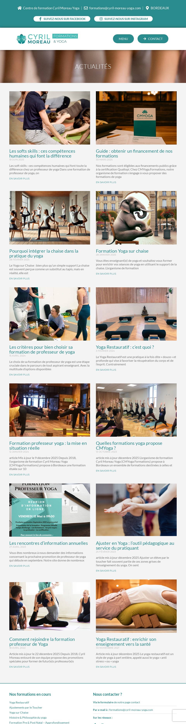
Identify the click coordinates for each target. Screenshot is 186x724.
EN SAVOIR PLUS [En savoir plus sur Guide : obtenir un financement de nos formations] (106, 182)
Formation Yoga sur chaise (122, 251)
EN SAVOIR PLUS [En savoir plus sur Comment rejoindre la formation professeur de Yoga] (19, 666)
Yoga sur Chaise (18, 712)
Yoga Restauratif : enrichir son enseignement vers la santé (126, 641)
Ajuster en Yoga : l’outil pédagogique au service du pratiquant (135, 545)
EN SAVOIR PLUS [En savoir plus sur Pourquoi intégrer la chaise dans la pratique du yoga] (19, 278)
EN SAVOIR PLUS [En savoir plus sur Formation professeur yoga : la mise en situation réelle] (19, 474)
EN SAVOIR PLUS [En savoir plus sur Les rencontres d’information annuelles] (19, 565)
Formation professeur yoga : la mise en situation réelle (48, 445)
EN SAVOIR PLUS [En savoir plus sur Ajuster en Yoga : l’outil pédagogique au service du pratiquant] (106, 570)
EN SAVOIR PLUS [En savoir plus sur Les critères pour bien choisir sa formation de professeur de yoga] (19, 374)
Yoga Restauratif (19, 702)
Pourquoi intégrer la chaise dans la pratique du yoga (43, 253)
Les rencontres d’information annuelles (48, 543)
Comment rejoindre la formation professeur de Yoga (42, 641)
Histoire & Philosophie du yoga (27, 717)
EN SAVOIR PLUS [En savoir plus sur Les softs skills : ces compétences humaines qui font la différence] (19, 178)
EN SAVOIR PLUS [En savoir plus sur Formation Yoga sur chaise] (106, 273)
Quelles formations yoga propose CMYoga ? (129, 445)
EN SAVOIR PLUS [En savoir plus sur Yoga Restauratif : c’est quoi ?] (106, 369)
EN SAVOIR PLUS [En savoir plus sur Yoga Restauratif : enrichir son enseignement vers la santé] (106, 666)
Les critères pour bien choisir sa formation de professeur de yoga (42, 349)
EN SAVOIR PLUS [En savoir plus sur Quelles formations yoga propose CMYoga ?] (106, 470)
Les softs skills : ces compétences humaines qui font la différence (42, 153)
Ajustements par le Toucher (25, 707)
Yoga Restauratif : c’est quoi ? (125, 347)
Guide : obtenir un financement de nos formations (134, 153)
